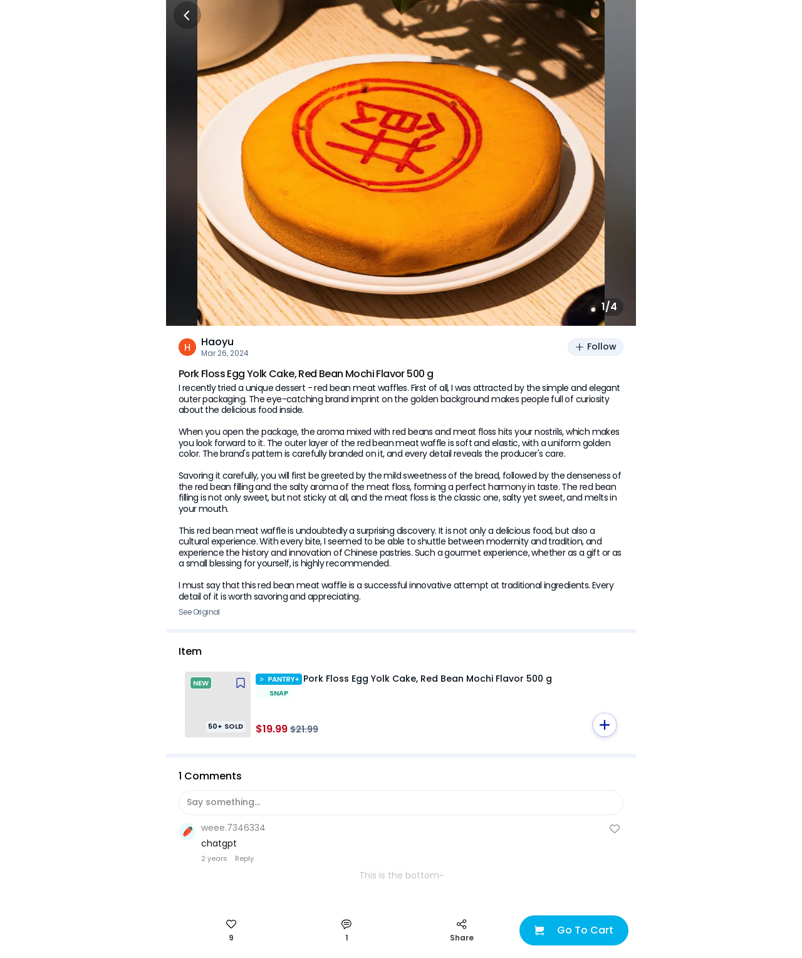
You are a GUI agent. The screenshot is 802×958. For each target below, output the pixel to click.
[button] (604, 725)
